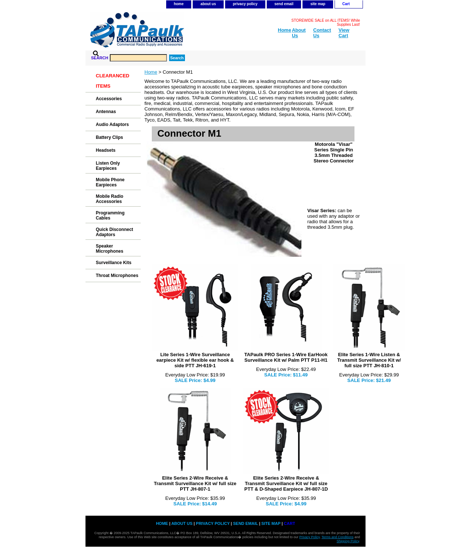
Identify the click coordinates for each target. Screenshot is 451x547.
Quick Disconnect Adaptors (114, 232)
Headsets (105, 150)
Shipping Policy (348, 541)
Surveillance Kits (114, 262)
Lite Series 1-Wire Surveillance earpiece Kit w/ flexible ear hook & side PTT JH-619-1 (195, 360)
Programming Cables (110, 215)
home (179, 4)
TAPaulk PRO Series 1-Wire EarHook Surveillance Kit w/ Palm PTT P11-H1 (286, 357)
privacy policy (245, 4)
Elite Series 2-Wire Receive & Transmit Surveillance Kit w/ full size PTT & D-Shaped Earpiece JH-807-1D (286, 483)
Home (150, 72)
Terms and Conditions (337, 537)
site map (317, 4)
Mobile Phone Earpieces (110, 182)
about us (208, 4)
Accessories (109, 98)
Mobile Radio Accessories (109, 199)
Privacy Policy (309, 537)
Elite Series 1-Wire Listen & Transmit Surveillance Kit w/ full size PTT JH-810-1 (369, 360)
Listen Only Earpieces (108, 166)
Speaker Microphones (109, 248)
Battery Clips (109, 137)
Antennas (106, 111)
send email (284, 4)
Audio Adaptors (112, 124)
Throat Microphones (117, 275)
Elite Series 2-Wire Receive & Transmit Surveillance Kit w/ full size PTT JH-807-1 (195, 483)
